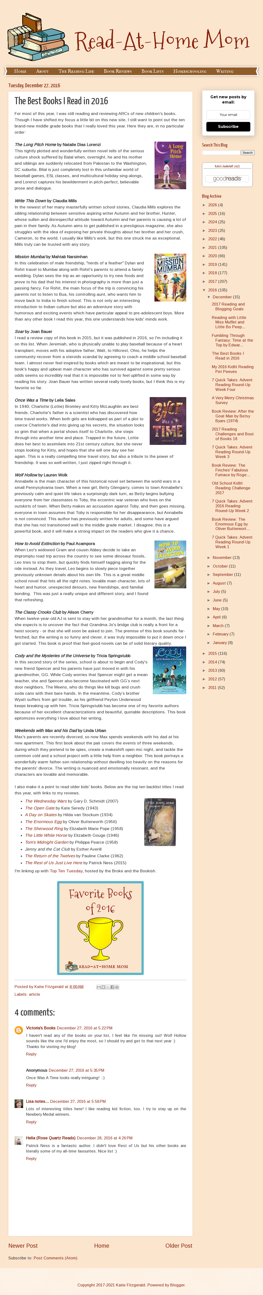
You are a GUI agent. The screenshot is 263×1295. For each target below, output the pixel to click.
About (42, 71)
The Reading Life (76, 71)
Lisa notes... (37, 1101)
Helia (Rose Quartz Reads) (51, 1138)
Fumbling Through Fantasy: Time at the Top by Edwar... (232, 340)
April (217, 617)
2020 (213, 256)
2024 (213, 222)
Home (20, 71)
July (217, 591)
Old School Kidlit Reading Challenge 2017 (231, 488)
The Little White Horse (46, 835)
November (223, 557)
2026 (213, 205)
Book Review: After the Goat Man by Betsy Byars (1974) (233, 416)
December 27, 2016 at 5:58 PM (78, 1101)
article (34, 994)
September (223, 574)
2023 (213, 230)
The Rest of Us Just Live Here (53, 862)
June (218, 600)
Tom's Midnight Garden (46, 842)
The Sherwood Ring (44, 828)
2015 (213, 653)
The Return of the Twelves (50, 855)
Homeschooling (189, 71)
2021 (213, 247)
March (219, 625)
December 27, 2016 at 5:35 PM (76, 1070)
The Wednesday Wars (46, 801)
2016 (213, 290)
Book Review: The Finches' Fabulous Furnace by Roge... (231, 470)
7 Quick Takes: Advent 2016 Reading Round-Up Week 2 (232, 506)
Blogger (177, 1285)
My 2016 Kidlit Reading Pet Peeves (233, 369)
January (220, 642)
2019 (213, 264)
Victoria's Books (40, 1028)
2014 (213, 662)
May (217, 609)
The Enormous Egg (43, 821)
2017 (213, 281)
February (221, 634)
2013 (213, 670)
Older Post (178, 1246)
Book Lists (153, 71)
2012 (213, 679)
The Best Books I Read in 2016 (228, 356)
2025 (213, 213)
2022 (213, 239)
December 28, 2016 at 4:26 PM (104, 1138)
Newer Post (23, 1246)
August (220, 583)
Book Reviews (118, 71)
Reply (31, 1054)
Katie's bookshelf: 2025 (227, 166)
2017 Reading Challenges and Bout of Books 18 (233, 434)
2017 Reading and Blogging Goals (228, 306)
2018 (213, 273)
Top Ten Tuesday (66, 871)
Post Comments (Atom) (55, 1258)
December (223, 297)
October (221, 566)
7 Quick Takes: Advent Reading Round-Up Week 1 (232, 542)
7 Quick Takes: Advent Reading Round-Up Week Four (232, 385)
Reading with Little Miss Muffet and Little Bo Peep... (229, 322)
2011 (213, 687)
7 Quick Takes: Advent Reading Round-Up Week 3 (232, 452)
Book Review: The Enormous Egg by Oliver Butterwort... (231, 524)
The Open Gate (40, 808)
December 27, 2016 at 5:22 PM (84, 1028)
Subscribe (228, 126)
